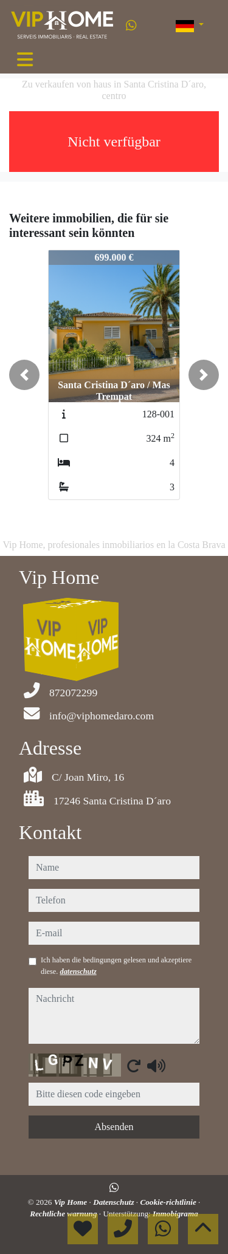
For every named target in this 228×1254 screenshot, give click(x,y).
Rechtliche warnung (64, 1213)
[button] (24, 375)
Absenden (114, 1127)
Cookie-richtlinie (169, 1202)
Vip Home (71, 1202)
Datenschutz (114, 1202)
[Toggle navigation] (25, 59)
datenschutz (78, 971)
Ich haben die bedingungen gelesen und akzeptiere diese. (116, 965)
